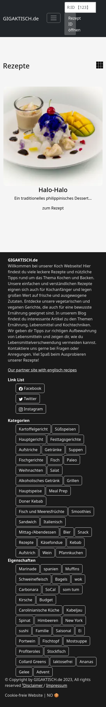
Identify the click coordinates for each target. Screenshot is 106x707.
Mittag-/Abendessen (37, 532)
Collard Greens (32, 661)
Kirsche (25, 599)
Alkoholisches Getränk (39, 480)
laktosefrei (62, 661)
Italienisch (53, 521)
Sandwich (27, 521)
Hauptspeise (30, 491)
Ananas (86, 661)
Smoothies (81, 511)
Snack (83, 532)
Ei (80, 630)
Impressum (56, 685)
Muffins (72, 569)
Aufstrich (27, 552)
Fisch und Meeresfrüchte (41, 511)
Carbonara (28, 589)
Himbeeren (48, 620)
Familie (42, 630)
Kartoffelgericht (33, 429)
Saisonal (63, 630)
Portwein (27, 641)
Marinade (27, 569)
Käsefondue (51, 542)
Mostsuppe (76, 641)
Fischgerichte (31, 460)
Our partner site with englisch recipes (42, 370)
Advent (42, 672)
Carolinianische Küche (39, 610)
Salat (54, 470)
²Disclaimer (33, 685)
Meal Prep (58, 491)
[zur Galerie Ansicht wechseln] (99, 65)
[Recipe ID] (80, 7)
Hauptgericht (31, 439)
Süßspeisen (65, 429)
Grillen (73, 480)
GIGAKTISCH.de (21, 18)
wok (78, 579)
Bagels (61, 579)
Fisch (55, 460)
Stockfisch (56, 651)
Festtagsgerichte (65, 439)
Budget (46, 599)
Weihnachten (31, 470)
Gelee (24, 672)
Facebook (30, 388)
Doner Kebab (31, 501)
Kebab (76, 542)
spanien (51, 569)
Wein (47, 552)
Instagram (31, 409)
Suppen (76, 449)
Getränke (53, 449)
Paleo (72, 460)
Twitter (28, 398)
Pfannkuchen (71, 552)
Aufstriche (28, 449)
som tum (71, 589)
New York (74, 620)
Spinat (24, 620)
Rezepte (26, 542)
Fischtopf (51, 641)
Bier (67, 532)
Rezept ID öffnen (72, 24)
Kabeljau (74, 610)
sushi (23, 630)
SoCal (51, 589)
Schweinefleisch (33, 579)
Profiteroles (29, 651)
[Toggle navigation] (53, 18)
